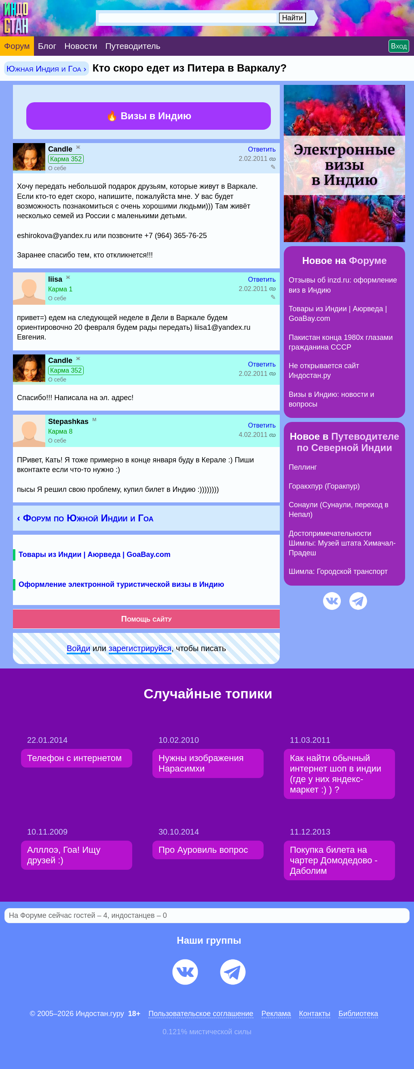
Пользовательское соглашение (200, 1014)
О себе (57, 168)
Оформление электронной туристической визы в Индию (121, 584)
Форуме (368, 260)
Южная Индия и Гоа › (46, 68)
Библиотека (358, 1014)
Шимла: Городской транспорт (338, 571)
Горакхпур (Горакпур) (324, 486)
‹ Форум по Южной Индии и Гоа (85, 517)
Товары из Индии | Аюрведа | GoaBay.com (95, 554)
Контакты (315, 1014)
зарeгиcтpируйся (140, 648)
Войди (78, 648)
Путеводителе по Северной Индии (348, 442)
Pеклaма (276, 1014)
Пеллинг (303, 467)
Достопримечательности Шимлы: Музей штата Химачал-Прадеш (342, 543)
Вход (399, 46)
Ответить (262, 149)
